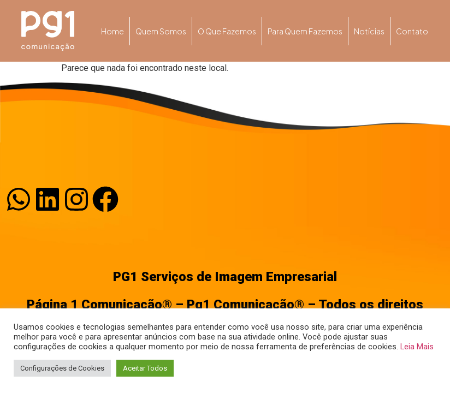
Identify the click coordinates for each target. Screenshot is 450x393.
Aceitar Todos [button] (145, 368)
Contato (412, 31)
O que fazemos (227, 31)
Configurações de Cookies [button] (62, 368)
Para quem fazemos (305, 31)
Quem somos (160, 31)
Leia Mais (417, 347)
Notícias (369, 31)
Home (112, 31)
